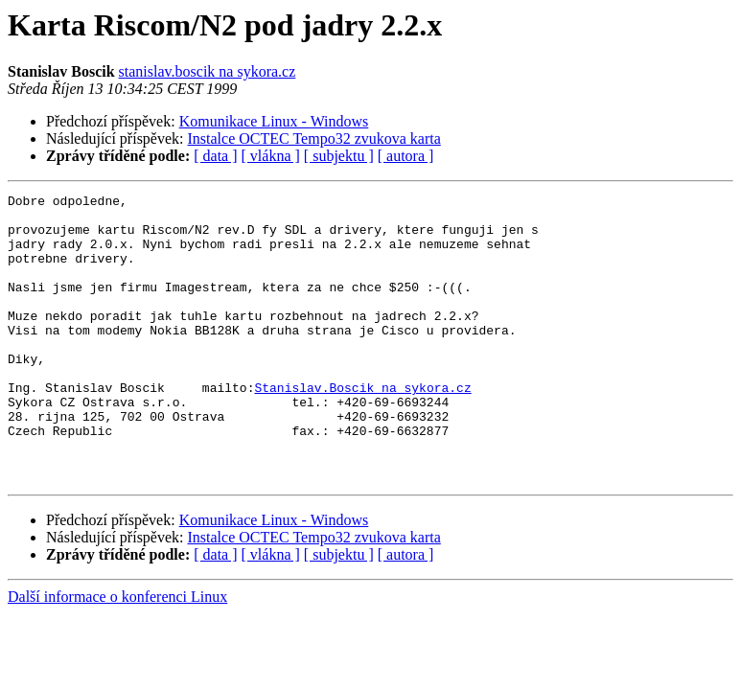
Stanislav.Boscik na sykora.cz (362, 427)
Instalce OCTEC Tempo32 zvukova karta (314, 138)
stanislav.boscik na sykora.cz (207, 71)
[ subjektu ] (339, 156)
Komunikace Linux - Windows (274, 121)
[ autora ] (406, 156)
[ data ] (215, 156)
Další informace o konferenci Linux (117, 654)
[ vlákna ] (271, 156)
